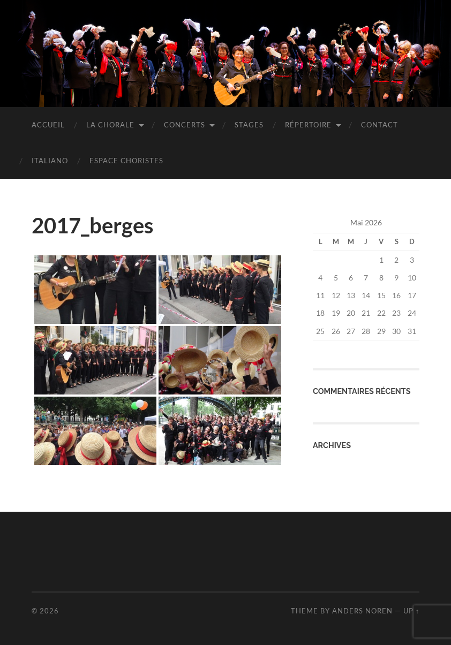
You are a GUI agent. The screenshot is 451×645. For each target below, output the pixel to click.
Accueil (48, 124)
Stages (249, 124)
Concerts (184, 124)
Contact (379, 124)
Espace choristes (126, 160)
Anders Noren (362, 610)
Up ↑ (411, 610)
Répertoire (308, 124)
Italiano (50, 160)
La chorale (110, 124)
